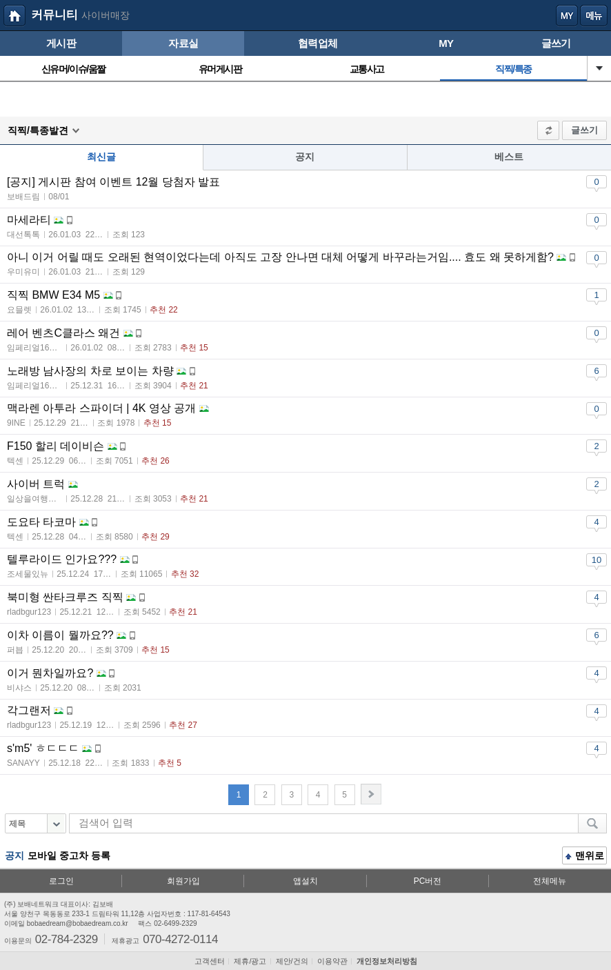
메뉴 (594, 16)
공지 (304, 156)
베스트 (508, 156)
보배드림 (14, 16)
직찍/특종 (513, 69)
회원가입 (183, 881)
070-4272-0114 (180, 938)
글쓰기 (584, 130)
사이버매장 (105, 15)
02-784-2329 (66, 938)
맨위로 (585, 857)
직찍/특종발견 (38, 130)
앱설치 (305, 881)
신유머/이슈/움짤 (73, 69)
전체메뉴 (549, 881)
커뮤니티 (54, 14)
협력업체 (317, 43)
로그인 (61, 881)
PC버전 (428, 881)
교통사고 (367, 69)
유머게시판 (220, 69)
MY (446, 43)
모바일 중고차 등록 (69, 855)
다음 (371, 794)
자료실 (183, 43)
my (567, 16)
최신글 (101, 156)
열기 (599, 68)
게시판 (61, 43)
